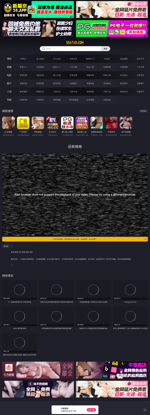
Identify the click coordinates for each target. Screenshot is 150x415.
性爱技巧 (140, 91)
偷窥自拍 (23, 83)
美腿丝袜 (90, 83)
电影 (9, 75)
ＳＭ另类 (140, 67)
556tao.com (75, 42)
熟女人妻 (90, 67)
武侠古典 (73, 91)
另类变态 (140, 75)
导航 (9, 99)
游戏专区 (73, 58)
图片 (9, 83)
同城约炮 (23, 99)
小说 (9, 91)
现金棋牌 (124, 58)
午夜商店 (40, 99)
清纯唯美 (107, 83)
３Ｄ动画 (73, 67)
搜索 (105, 48)
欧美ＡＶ (57, 67)
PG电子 (23, 58)
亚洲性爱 (23, 75)
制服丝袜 (90, 75)
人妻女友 (57, 91)
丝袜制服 (107, 67)
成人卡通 (57, 75)
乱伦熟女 (124, 75)
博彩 (9, 58)
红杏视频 (90, 99)
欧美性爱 (73, 75)
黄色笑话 (124, 91)
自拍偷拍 (40, 67)
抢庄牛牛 (140, 58)
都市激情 (23, 91)
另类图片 (140, 83)
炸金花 (107, 58)
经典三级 (107, 75)
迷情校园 (90, 91)
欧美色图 (57, 83)
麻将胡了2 (90, 58)
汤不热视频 (73, 99)
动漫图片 (73, 83)
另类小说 (107, 91)
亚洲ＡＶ (23, 67)
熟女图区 (124, 83)
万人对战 (57, 58)
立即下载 (91, 410)
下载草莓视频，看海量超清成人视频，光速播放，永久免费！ (100, 239)
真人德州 (40, 58)
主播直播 (124, 67)
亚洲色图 (40, 83)
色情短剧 (107, 99)
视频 (9, 66)
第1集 (6, 246)
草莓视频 (57, 99)
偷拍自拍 (40, 75)
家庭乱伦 (40, 91)
